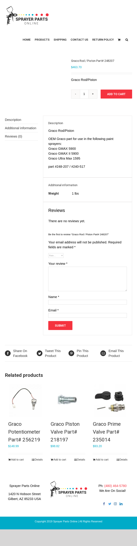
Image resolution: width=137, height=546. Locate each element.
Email (53, 310)
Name (53, 297)
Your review (57, 263)
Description (13, 120)
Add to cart (116, 94)
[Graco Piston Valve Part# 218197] (67, 400)
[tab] (21, 120)
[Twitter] (109, 503)
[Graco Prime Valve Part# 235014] (110, 400)
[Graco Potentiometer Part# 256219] (25, 400)
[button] (126, 39)
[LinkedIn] (121, 503)
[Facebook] (104, 503)
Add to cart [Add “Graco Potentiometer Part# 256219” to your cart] (17, 459)
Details (39, 459)
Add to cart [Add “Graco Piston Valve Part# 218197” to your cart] (59, 459)
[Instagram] (115, 503)
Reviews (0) (13, 136)
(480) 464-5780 (115, 486)
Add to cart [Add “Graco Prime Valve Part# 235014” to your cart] (102, 459)
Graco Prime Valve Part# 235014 (107, 432)
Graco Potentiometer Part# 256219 (24, 432)
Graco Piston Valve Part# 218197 (65, 432)
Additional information (20, 128)
